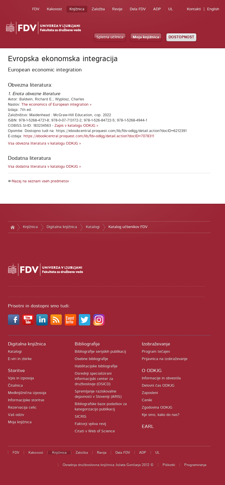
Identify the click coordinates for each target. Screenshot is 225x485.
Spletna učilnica (109, 37)
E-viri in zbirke (20, 359)
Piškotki (169, 465)
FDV (36, 9)
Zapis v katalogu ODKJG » (76, 126)
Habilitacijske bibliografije (96, 366)
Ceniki (147, 400)
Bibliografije (87, 344)
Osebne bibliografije (91, 359)
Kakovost (54, 9)
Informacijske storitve (26, 400)
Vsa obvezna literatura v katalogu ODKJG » (44, 143)
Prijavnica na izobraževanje (165, 359)
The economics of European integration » (56, 105)
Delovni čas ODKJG (158, 386)
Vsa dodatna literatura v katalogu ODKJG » (44, 167)
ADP (157, 9)
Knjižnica (76, 9)
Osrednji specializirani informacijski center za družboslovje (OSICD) (94, 379)
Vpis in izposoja (21, 378)
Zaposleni (150, 393)
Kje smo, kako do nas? (160, 415)
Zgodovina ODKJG (157, 407)
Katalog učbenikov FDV (128, 227)
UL (170, 9)
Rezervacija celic (22, 407)
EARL (148, 426)
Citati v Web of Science (95, 431)
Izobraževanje (156, 344)
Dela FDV (138, 9)
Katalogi (93, 227)
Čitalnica (15, 386)
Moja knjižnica (146, 37)
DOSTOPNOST (181, 37)
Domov (12, 227)
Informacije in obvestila (161, 378)
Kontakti (194, 9)
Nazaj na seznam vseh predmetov (40, 181)
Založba (98, 9)
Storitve (16, 370)
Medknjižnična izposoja (27, 393)
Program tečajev (156, 352)
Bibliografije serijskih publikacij (100, 352)
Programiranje (195, 465)
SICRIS (80, 417)
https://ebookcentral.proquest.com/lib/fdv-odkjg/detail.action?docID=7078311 (88, 136)
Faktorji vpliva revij (90, 424)
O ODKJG (151, 370)
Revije (117, 9)
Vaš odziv (16, 415)
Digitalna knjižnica (62, 227)
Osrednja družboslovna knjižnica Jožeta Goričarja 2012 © (108, 465)
